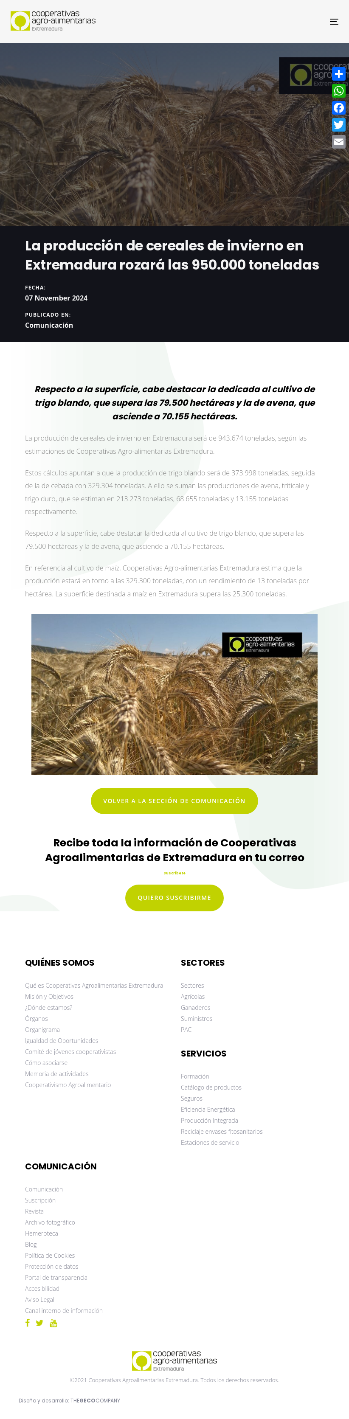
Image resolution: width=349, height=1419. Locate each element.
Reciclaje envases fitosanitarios (222, 1131)
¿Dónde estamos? (48, 1007)
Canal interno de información (64, 1311)
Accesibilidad (42, 1288)
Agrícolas (193, 996)
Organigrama (42, 1030)
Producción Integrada (209, 1120)
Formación (195, 1076)
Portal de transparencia (56, 1277)
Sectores (192, 985)
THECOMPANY (95, 1400)
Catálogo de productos (211, 1087)
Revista (34, 1211)
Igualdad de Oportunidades (61, 1041)
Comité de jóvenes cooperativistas (70, 1052)
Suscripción (40, 1200)
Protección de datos (52, 1266)
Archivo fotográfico (50, 1222)
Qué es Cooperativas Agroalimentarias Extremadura (94, 985)
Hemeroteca (41, 1233)
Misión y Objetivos (49, 996)
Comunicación (49, 324)
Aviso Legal (39, 1299)
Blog (31, 1244)
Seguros (192, 1098)
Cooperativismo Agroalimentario (68, 1085)
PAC (186, 1030)
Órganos (36, 1018)
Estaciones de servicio (210, 1142)
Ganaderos (195, 1007)
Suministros (196, 1018)
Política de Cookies (50, 1255)
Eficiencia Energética (208, 1109)
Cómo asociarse (46, 1063)
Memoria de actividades (57, 1074)
